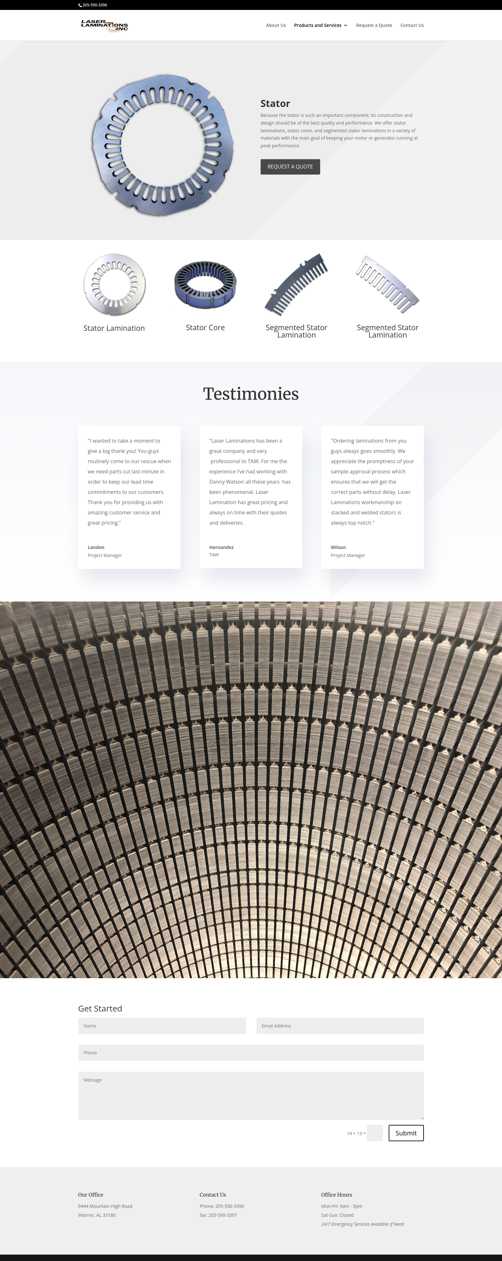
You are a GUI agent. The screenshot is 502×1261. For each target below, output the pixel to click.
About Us (276, 25)
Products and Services (318, 25)
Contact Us (412, 25)
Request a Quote (374, 25)
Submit (406, 1133)
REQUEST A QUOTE (290, 166)
